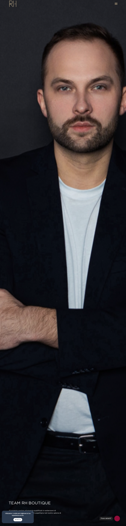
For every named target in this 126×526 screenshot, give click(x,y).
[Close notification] (32, 512)
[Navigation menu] (116, 4)
